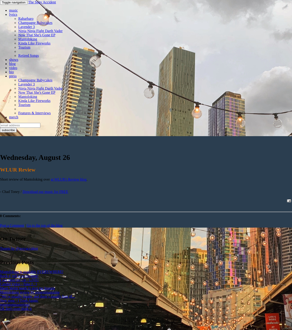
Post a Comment (12, 225)
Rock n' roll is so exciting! (19, 276)
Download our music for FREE (45, 192)
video (13, 68)
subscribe (8, 130)
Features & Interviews (34, 113)
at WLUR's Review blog (69, 179)
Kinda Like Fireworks (34, 43)
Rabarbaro (26, 19)
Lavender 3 (26, 27)
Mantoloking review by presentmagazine (30, 292)
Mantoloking (27, 39)
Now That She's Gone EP (36, 35)
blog (12, 64)
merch (13, 117)
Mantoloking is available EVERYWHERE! (31, 272)
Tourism (24, 47)
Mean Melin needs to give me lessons (27, 288)
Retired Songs (28, 55)
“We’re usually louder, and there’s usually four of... (37, 296)
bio (11, 72)
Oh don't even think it (16, 309)
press (13, 76)
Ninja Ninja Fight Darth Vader (40, 31)
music (13, 10)
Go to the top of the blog (45, 225)
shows (13, 60)
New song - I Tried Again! (19, 300)
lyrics (13, 14)
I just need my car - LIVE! (19, 280)
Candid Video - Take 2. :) (18, 284)
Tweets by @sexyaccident (19, 248)
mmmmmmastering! (15, 305)
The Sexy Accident (42, 2)
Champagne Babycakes (35, 23)
